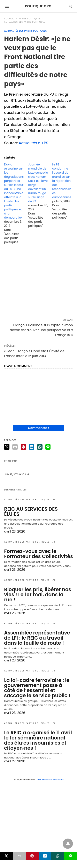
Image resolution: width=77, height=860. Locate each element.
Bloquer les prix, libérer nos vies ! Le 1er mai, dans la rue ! (37, 594)
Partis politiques (29, 18)
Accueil (9, 18)
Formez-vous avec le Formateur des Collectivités (38, 554)
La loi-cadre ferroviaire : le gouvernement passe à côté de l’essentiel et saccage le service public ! (37, 688)
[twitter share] (6, 447)
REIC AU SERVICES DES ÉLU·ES (31, 511)
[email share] (15, 447)
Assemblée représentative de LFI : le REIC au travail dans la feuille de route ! (37, 637)
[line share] (48, 447)
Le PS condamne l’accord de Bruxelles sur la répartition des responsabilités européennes (61, 180)
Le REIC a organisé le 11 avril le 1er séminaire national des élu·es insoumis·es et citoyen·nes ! (38, 740)
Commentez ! (38, 428)
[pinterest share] (23, 447)
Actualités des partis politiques (24, 21)
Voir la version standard (50, 779)
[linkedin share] (31, 447)
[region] (38, 282)
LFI (53, 499)
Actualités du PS (33, 142)
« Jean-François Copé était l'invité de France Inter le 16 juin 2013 (34, 353)
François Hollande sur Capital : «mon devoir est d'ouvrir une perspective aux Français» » (41, 330)
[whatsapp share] (40, 447)
